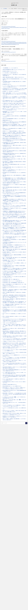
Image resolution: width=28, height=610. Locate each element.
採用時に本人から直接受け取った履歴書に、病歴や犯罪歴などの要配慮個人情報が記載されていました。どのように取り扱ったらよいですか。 (14, 133)
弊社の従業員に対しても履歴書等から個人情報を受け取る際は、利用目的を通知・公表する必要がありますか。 (14, 162)
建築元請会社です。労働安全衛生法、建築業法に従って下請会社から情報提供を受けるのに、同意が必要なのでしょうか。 (15, 290)
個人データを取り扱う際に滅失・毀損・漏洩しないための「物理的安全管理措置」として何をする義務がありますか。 (14, 250)
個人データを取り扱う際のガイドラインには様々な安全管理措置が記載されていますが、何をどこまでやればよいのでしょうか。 (14, 193)
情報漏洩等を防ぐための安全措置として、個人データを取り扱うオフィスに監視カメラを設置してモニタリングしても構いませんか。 (14, 247)
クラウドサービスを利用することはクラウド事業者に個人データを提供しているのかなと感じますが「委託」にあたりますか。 (14, 406)
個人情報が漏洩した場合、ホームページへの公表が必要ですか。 (13, 280)
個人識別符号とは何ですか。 (7, 84)
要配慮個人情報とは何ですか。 (7, 120)
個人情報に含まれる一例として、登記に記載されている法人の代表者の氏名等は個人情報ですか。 (14, 75)
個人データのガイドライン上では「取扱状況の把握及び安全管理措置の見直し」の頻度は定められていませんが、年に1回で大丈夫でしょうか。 (14, 231)
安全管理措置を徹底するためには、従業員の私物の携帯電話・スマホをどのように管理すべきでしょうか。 (14, 255)
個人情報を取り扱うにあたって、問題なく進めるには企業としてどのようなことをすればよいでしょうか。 (15, 146)
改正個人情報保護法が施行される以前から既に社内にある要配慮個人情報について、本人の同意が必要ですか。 (14, 140)
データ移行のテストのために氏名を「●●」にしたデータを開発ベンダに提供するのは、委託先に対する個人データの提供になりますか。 (14, 272)
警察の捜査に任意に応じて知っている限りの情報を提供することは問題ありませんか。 (14, 176)
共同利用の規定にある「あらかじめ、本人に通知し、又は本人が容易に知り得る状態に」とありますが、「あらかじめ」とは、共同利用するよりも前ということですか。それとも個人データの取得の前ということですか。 (14, 344)
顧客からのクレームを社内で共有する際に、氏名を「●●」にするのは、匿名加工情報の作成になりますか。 (14, 400)
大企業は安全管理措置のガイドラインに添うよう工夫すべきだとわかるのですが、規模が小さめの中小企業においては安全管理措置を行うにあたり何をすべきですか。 (14, 196)
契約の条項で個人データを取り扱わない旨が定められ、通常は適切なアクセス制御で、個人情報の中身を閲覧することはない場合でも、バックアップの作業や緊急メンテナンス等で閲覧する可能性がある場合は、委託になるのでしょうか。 (14, 333)
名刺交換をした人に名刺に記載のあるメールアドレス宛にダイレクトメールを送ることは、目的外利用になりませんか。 (14, 170)
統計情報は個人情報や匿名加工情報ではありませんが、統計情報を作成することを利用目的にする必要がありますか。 (14, 154)
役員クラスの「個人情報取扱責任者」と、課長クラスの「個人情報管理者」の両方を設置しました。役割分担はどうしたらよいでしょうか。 (14, 228)
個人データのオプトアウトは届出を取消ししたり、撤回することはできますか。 (14, 314)
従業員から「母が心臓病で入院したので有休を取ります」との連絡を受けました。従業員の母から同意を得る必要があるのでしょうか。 (14, 136)
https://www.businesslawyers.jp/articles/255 (8, 61)
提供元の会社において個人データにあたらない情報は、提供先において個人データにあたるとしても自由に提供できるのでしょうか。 (14, 414)
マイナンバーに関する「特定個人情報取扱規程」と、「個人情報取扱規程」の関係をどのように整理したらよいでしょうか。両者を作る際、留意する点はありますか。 (14, 217)
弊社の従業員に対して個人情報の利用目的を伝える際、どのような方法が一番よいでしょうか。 (14, 165)
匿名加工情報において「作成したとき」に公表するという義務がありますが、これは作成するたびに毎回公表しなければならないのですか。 (14, 388)
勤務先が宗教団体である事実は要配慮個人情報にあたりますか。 (13, 138)
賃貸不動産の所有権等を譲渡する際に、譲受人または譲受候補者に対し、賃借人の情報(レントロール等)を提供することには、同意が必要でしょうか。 (14, 302)
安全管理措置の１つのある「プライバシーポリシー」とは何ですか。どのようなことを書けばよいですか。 (14, 204)
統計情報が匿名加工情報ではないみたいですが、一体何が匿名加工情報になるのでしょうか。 (14, 403)
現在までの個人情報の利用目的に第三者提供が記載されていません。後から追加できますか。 (14, 188)
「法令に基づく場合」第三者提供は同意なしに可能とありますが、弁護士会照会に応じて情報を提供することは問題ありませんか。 (14, 182)
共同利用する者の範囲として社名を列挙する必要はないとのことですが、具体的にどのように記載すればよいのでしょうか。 (14, 347)
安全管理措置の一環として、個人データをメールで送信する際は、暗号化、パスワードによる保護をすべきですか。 (14, 261)
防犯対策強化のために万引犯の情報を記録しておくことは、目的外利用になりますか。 (14, 173)
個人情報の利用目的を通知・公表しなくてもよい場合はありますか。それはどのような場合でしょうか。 (14, 168)
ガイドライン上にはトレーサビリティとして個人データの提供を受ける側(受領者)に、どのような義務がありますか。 (14, 353)
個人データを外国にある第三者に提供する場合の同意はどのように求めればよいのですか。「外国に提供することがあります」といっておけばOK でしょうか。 (14, 364)
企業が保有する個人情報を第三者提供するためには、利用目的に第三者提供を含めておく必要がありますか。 (14, 151)
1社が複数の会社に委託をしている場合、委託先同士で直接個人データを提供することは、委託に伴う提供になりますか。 (14, 336)
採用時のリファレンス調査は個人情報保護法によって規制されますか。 (14, 131)
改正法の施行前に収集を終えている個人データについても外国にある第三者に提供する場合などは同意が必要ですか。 (15, 368)
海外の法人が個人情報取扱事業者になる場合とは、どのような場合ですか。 (14, 118)
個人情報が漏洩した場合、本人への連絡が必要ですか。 (11, 279)
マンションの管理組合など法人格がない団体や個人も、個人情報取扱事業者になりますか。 (14, 116)
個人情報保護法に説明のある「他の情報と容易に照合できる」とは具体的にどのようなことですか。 (14, 82)
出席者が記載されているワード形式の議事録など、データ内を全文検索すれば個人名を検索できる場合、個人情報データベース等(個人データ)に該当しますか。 (14, 97)
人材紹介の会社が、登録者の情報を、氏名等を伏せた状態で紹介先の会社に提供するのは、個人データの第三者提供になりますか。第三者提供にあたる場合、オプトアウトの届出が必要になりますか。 (14, 296)
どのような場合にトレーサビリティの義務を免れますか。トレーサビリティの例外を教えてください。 (15, 356)
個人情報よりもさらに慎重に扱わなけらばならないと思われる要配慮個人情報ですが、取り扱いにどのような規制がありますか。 (14, 122)
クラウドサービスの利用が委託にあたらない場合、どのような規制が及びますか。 (14, 408)
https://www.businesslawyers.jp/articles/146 (8, 52)
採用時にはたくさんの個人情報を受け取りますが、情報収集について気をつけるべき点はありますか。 (14, 129)
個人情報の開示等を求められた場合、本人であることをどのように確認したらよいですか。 (14, 382)
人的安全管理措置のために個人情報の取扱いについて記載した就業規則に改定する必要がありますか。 (14, 240)
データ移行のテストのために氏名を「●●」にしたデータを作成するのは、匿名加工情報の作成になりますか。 (14, 397)
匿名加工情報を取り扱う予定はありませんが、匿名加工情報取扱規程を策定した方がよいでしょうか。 (14, 391)
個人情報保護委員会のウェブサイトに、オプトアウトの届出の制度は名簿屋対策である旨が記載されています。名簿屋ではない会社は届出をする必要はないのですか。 (15, 311)
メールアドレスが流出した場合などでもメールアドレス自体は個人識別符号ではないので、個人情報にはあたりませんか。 (14, 86)
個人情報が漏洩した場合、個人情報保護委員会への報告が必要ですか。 (14, 282)
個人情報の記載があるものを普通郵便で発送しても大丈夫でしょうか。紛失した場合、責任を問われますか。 (14, 274)
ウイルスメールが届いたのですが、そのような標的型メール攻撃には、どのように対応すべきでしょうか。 (14, 263)
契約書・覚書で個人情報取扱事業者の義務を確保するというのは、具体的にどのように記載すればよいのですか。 (14, 370)
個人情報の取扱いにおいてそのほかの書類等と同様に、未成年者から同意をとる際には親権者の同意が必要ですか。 (14, 143)
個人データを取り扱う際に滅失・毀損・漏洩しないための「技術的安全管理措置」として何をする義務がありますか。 (14, 258)
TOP (1, 8)
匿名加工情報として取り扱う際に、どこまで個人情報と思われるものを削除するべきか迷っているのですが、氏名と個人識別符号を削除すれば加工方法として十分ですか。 (14, 394)
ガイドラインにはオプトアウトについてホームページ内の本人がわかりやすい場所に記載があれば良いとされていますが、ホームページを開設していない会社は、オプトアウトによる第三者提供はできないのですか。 (14, 320)
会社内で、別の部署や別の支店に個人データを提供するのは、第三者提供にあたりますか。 (14, 293)
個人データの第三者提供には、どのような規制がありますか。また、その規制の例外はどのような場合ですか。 (14, 285)
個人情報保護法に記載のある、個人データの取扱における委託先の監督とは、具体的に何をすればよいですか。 (14, 266)
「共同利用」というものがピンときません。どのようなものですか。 (13, 341)
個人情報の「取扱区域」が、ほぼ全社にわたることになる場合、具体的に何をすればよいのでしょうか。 (14, 253)
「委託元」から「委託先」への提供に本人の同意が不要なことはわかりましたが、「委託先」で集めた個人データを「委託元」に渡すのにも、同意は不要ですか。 (14, 325)
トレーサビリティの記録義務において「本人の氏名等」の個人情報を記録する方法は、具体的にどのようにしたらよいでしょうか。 (14, 358)
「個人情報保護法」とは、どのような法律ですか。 (10, 67)
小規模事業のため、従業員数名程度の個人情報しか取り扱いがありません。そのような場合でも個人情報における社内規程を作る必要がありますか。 (14, 212)
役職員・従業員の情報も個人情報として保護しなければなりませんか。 (14, 77)
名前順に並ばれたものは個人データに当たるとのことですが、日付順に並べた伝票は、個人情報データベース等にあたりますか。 (14, 107)
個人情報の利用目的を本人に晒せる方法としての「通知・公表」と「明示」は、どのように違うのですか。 (14, 159)
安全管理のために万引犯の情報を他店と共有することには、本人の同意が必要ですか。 (14, 287)
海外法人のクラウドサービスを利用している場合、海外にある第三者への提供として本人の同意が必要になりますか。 (14, 411)
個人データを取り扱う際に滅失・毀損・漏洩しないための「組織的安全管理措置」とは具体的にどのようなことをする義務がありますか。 (14, 224)
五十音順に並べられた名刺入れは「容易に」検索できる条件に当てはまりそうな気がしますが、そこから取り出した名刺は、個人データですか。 (14, 104)
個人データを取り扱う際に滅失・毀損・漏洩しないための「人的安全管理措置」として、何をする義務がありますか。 (14, 237)
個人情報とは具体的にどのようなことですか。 (10, 71)
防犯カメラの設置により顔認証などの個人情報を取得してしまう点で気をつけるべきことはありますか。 (14, 419)
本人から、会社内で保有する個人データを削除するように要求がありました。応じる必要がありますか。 (14, 379)
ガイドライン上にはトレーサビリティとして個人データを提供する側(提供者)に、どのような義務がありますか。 (14, 350)
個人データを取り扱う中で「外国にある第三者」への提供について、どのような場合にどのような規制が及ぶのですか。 (14, 361)
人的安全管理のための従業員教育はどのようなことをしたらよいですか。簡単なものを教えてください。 (14, 243)
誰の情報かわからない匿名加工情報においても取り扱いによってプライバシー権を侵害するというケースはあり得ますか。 (15, 417)
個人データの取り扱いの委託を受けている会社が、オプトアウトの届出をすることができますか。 (14, 317)
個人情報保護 (5, 8)
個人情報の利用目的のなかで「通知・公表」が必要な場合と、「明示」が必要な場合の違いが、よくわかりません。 (14, 157)
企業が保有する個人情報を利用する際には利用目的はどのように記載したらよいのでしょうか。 (14, 149)
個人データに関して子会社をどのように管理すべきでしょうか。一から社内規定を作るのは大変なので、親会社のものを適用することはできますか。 (14, 214)
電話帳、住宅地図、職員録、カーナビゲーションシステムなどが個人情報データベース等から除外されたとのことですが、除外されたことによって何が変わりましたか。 (15, 94)
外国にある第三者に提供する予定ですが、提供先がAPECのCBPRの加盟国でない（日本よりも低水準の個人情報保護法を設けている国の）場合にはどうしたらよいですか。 (14, 376)
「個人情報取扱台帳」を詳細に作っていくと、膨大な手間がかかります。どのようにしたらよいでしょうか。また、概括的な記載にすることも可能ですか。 (15, 234)
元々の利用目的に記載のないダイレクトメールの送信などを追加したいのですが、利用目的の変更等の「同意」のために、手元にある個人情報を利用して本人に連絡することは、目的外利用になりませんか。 (14, 179)
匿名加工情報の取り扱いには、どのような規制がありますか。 (12, 386)
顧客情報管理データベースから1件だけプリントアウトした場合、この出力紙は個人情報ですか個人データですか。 (14, 112)
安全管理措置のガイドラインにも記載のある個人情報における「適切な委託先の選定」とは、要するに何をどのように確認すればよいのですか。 (14, 269)
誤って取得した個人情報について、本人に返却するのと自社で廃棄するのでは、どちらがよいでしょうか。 (14, 277)
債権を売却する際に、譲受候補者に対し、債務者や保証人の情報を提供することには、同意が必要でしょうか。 (14, 299)
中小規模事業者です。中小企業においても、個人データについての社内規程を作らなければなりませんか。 (15, 209)
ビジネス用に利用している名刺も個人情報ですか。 (10, 72)
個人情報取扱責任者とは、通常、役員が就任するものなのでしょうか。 (14, 225)
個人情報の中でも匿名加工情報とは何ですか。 (10, 384)
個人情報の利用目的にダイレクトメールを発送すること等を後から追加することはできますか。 (14, 185)
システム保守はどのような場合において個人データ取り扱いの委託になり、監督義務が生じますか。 (14, 329)
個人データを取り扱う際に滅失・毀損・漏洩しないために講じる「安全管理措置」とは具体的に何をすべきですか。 (14, 190)
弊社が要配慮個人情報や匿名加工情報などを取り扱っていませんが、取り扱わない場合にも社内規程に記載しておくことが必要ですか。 (14, 221)
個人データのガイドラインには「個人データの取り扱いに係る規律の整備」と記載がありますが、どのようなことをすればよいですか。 (14, 206)
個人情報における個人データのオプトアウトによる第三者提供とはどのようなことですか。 (14, 308)
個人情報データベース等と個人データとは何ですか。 (11, 91)
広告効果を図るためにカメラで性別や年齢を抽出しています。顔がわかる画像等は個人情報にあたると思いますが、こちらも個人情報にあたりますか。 (15, 89)
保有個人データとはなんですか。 (8, 114)
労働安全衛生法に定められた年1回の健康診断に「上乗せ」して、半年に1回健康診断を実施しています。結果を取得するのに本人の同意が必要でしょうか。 (14, 125)
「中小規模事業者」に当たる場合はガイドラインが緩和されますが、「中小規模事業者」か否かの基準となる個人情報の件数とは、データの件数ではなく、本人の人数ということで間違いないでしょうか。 (14, 200)
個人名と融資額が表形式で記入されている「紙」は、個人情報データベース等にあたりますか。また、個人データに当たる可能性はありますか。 (14, 101)
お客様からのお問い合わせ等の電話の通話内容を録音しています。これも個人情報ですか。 (15, 79)
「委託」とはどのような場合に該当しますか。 (10, 322)
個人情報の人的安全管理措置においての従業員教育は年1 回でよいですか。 (14, 244)
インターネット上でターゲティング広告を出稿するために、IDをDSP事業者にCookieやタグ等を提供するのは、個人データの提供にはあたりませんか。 (15, 339)
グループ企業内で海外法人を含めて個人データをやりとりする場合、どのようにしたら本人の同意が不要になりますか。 (14, 373)
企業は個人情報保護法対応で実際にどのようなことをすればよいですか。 (14, 69)
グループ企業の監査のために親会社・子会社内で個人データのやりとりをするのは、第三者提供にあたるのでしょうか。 (14, 305)
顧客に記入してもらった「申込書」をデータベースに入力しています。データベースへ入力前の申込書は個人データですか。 (15, 109)
